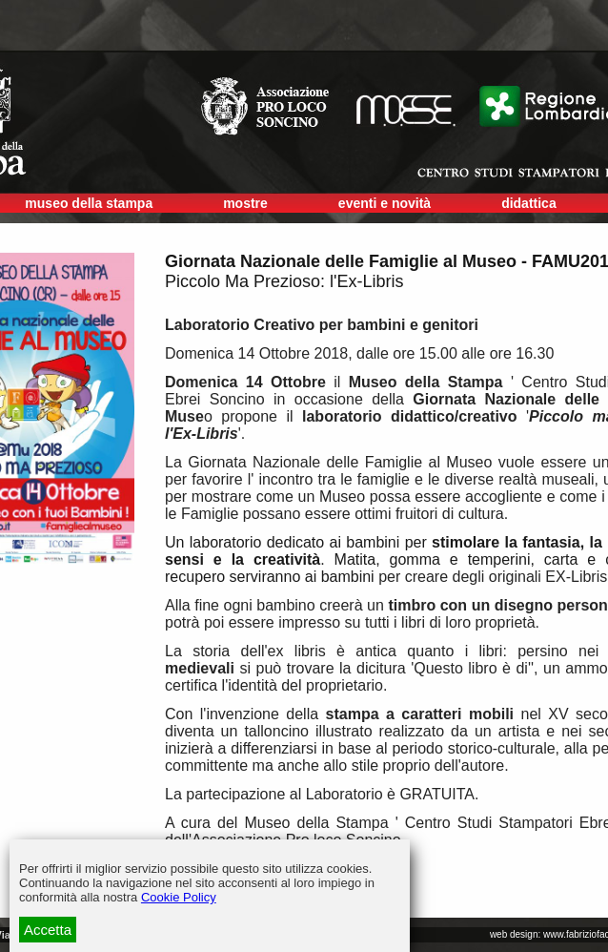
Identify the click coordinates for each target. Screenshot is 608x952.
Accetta (47, 929)
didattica (529, 203)
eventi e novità (384, 203)
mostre (245, 203)
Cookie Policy (178, 897)
